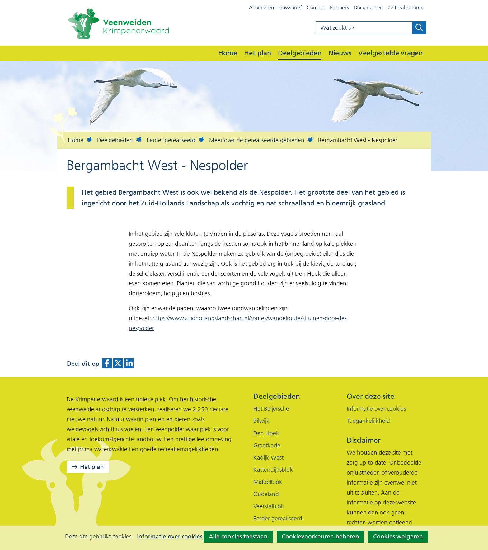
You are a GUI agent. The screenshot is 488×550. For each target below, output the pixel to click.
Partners (339, 7)
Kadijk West (268, 457)
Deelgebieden (299, 53)
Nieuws (339, 53)
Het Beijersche (271, 408)
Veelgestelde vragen (390, 53)
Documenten (368, 7)
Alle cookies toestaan (238, 536)
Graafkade (266, 445)
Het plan (257, 53)
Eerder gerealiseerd (277, 518)
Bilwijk (261, 420)
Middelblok (267, 481)
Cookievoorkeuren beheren (320, 536)
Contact (316, 7)
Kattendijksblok (273, 469)
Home (227, 53)
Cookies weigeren (398, 536)
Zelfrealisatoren (406, 7)
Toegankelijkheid (368, 420)
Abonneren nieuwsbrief (275, 7)
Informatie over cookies (169, 536)
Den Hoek (266, 433)
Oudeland (266, 494)
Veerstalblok (268, 506)
